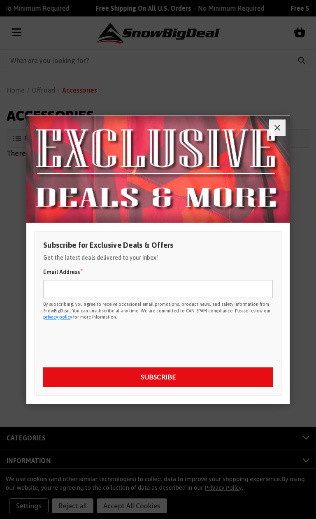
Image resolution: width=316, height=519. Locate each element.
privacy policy (57, 316)
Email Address (63, 272)
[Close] (277, 127)
